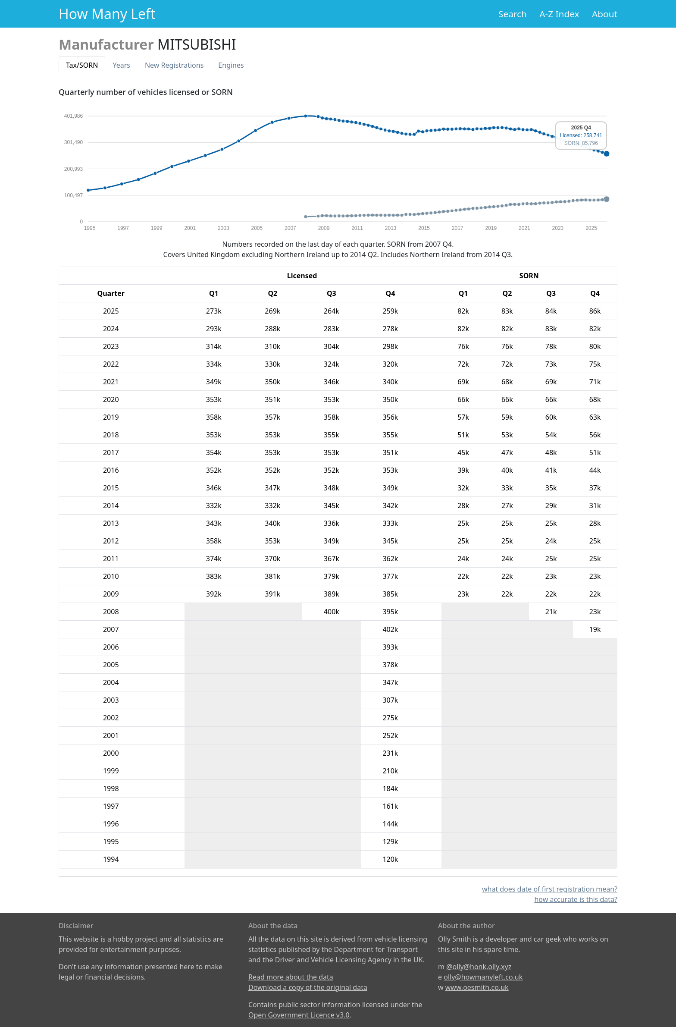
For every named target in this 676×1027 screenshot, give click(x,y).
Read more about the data (290, 977)
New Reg (174, 65)
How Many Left (107, 13)
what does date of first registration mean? (549, 889)
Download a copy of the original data (307, 987)
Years (121, 65)
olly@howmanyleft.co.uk (483, 977)
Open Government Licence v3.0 (299, 1015)
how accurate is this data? (575, 899)
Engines (231, 65)
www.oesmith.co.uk (477, 987)
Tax (82, 65)
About (604, 14)
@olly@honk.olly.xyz (478, 966)
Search (512, 14)
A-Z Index (559, 14)
